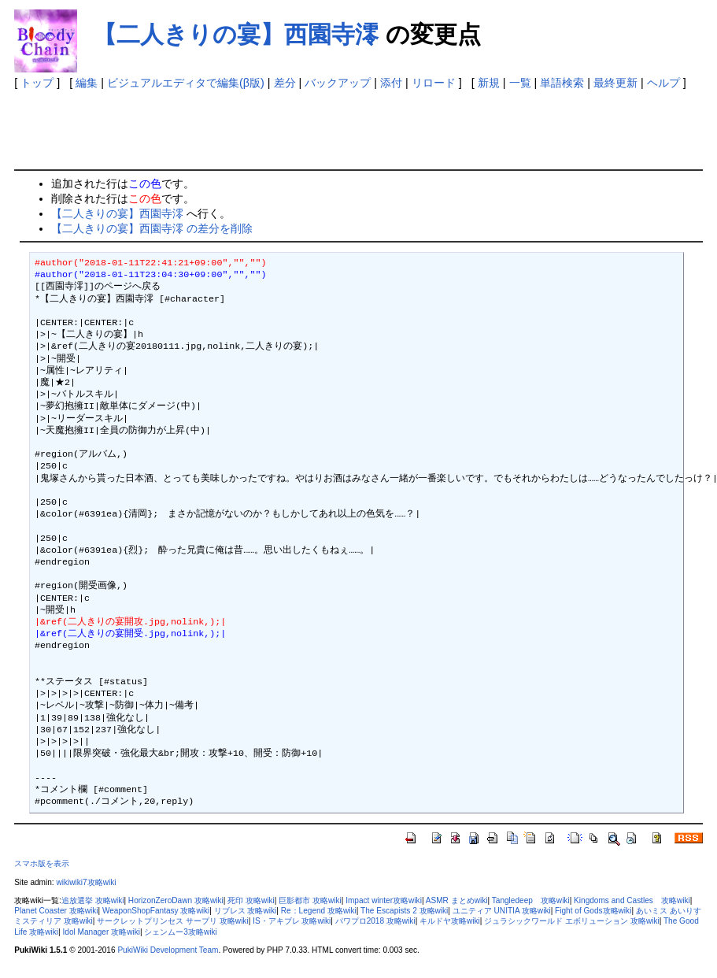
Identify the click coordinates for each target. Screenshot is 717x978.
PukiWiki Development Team (167, 950)
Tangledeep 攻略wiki (531, 900)
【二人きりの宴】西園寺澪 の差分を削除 (152, 228)
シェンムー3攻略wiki (180, 932)
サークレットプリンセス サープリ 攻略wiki (172, 921)
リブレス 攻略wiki (245, 910)
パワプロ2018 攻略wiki (375, 921)
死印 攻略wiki (251, 900)
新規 (489, 82)
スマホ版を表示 (41, 863)
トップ (37, 82)
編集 (87, 82)
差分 (285, 82)
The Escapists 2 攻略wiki (404, 910)
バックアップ (338, 82)
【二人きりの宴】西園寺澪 (236, 34)
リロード (434, 82)
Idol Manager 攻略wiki (101, 932)
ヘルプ (663, 82)
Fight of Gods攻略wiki (593, 910)
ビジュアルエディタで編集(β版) (185, 82)
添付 (391, 82)
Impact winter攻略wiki (384, 900)
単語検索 (562, 82)
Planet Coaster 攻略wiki (56, 910)
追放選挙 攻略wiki (92, 900)
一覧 (520, 82)
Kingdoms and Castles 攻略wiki (632, 900)
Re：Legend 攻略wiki (319, 910)
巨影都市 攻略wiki (310, 900)
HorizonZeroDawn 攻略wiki (176, 900)
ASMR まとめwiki (457, 900)
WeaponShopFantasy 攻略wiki (155, 910)
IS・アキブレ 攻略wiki (292, 921)
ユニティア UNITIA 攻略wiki (502, 910)
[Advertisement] (300, 126)
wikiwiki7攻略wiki (86, 882)
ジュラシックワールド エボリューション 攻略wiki (571, 921)
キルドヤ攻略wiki (449, 921)
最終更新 (615, 82)
